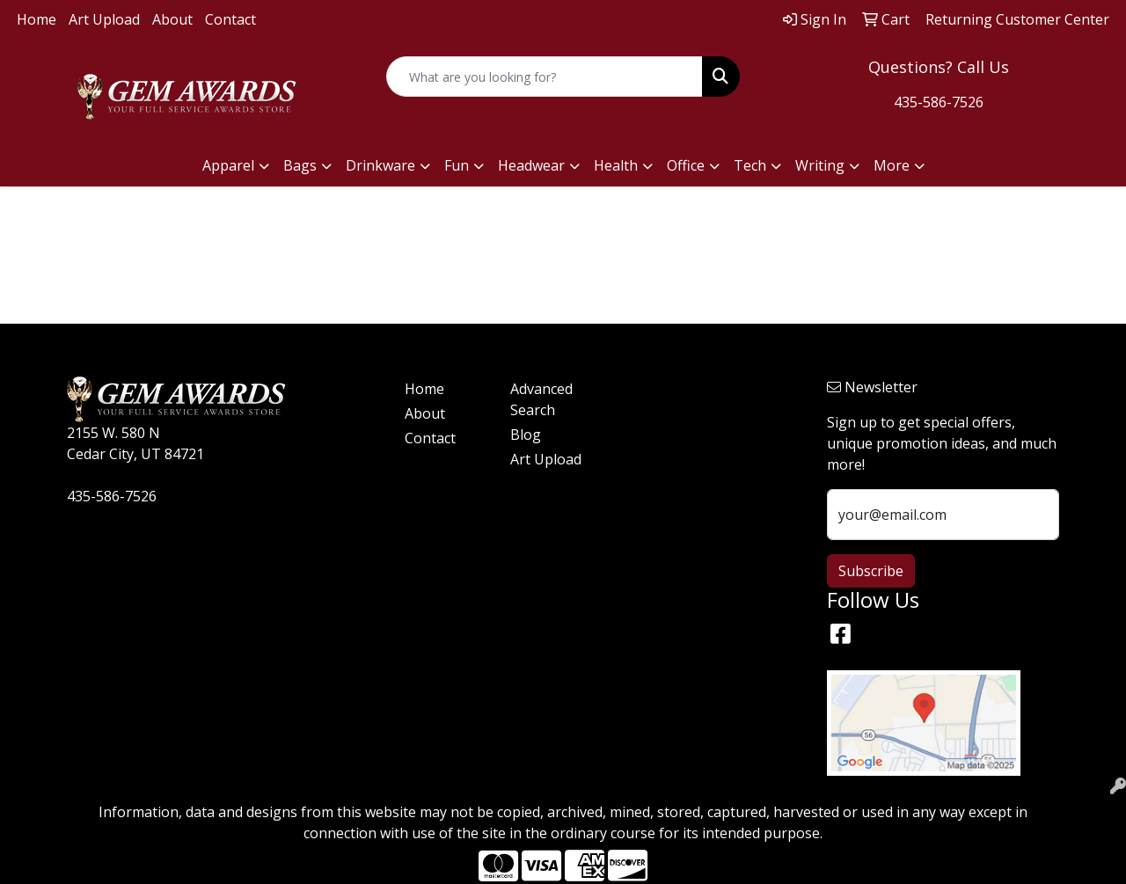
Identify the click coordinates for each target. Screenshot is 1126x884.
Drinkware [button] (380, 165)
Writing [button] (819, 165)
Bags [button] (300, 165)
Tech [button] (750, 165)
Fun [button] (456, 165)
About (172, 19)
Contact (230, 19)
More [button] (892, 165)
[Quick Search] (545, 76)
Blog (525, 434)
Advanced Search (541, 399)
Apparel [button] (228, 165)
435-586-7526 (938, 102)
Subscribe (870, 571)
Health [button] (616, 165)
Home (36, 19)
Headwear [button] (531, 165)
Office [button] (686, 165)
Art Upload (104, 19)
